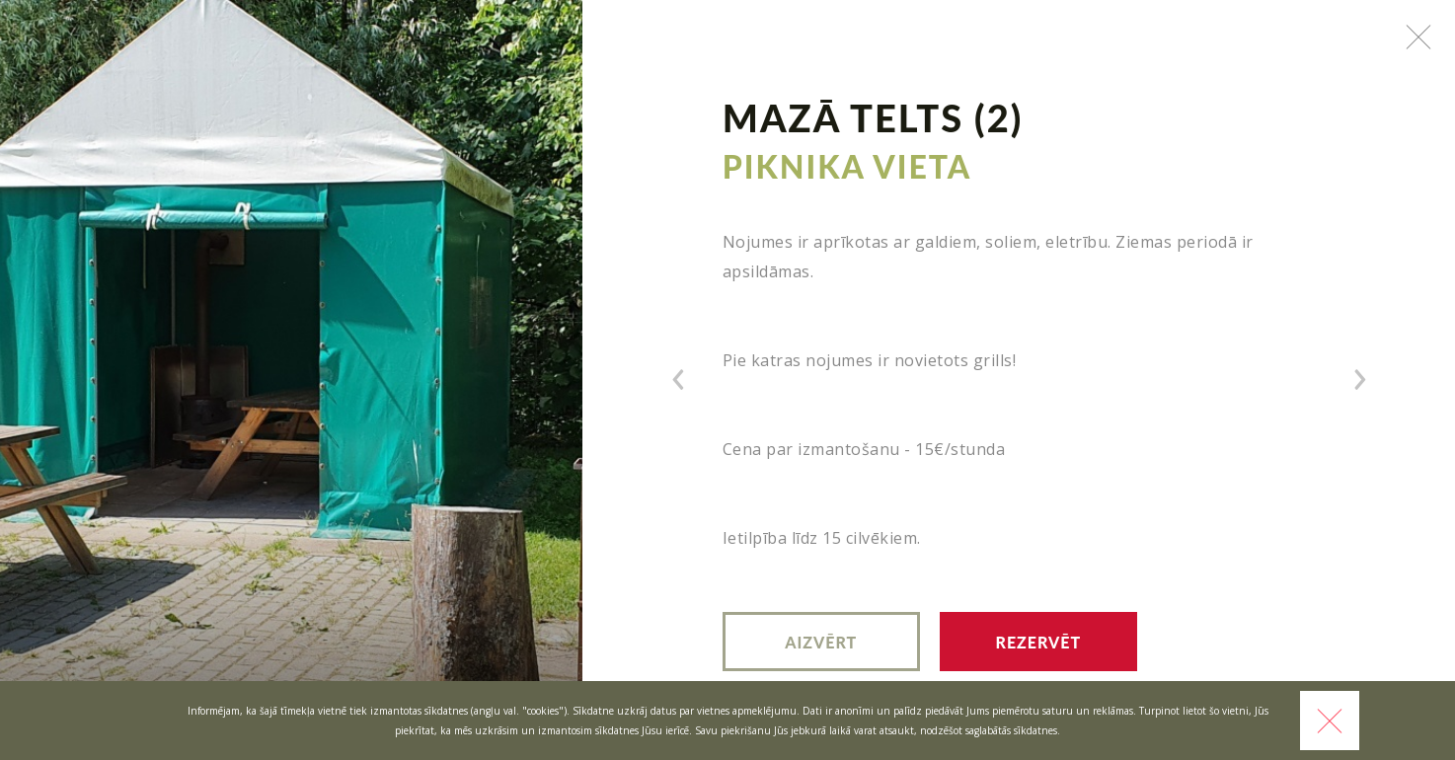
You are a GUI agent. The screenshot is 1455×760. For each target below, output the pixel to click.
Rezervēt (1039, 642)
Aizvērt (821, 642)
